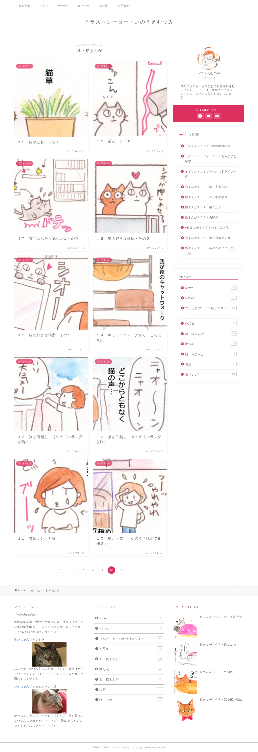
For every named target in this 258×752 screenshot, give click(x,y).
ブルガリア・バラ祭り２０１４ (211, 310)
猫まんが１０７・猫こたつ (203, 207)
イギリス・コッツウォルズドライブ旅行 (210, 174)
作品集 (211, 323)
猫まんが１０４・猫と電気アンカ (207, 237)
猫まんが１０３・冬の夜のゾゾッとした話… (210, 251)
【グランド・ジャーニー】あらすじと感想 (210, 159)
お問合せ (123, 5)
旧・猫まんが (211, 354)
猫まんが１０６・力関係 (201, 217)
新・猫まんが (211, 333)
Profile (63, 5)
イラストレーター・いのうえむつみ (129, 22)
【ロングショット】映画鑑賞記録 (207, 145)
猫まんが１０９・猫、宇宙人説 (206, 186)
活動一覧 (24, 5)
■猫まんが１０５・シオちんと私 (207, 227)
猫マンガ (83, 5)
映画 (211, 364)
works (211, 298)
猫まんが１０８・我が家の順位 (206, 197)
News (44, 5)
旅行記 (103, 5)
